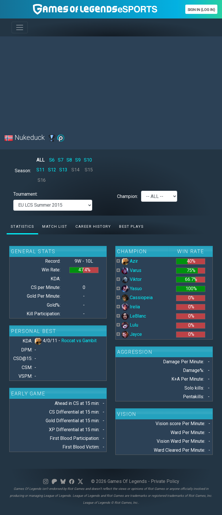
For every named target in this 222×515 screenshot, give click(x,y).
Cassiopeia (137, 297)
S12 (52, 170)
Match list (54, 226)
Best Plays (131, 226)
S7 (60, 160)
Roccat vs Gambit (79, 340)
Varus (131, 270)
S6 (52, 160)
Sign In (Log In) (201, 10)
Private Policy (165, 481)
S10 (88, 160)
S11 (40, 170)
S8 (69, 160)
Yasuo (131, 288)
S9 (78, 160)
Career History (93, 226)
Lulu (129, 325)
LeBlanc (133, 316)
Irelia (130, 307)
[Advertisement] (111, 81)
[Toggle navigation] (20, 27)
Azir (129, 261)
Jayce (131, 334)
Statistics (22, 226)
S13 (63, 170)
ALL (40, 160)
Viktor (131, 279)
